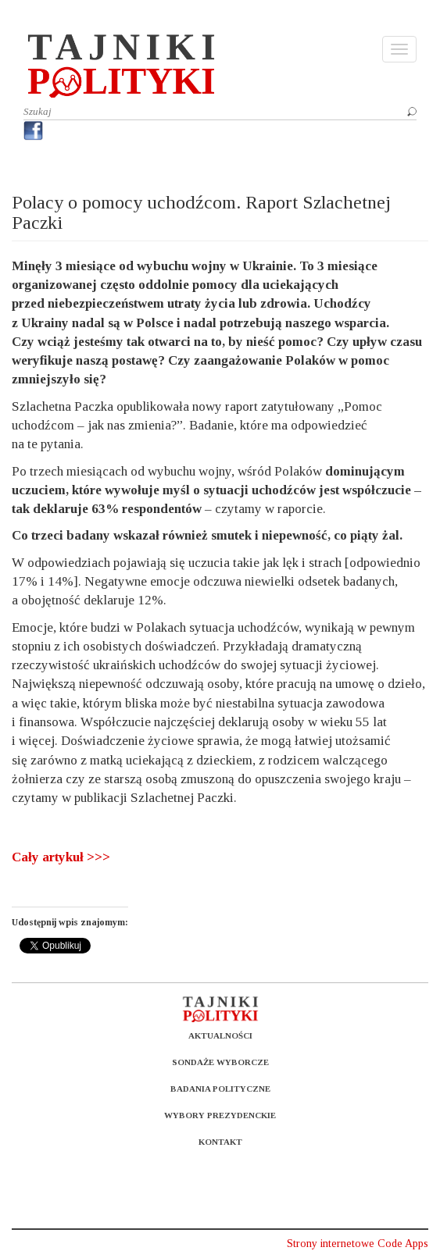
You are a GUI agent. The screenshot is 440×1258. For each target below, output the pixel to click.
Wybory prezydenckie (220, 1115)
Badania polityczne (220, 1088)
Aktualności (220, 1035)
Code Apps (402, 1243)
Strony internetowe (330, 1243)
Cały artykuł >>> (61, 857)
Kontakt (220, 1141)
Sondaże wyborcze (220, 1062)
